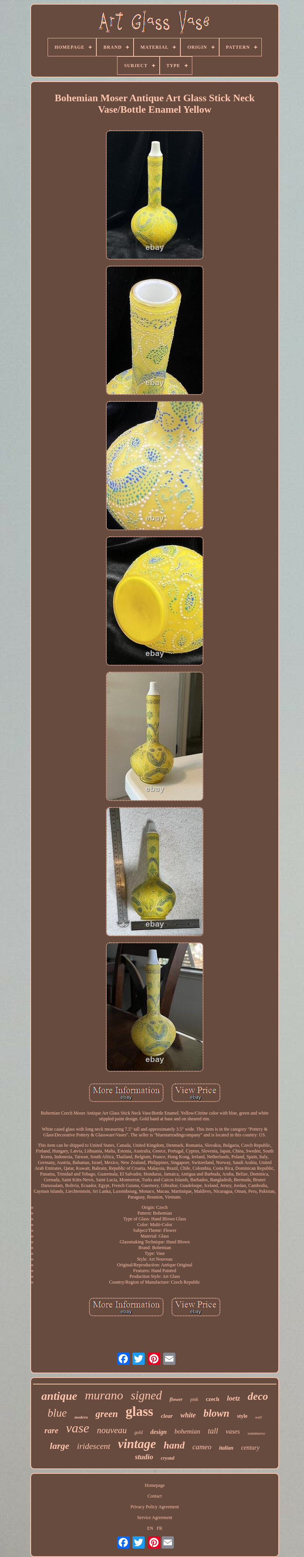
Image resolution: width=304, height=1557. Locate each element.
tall (213, 1431)
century (250, 1447)
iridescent (94, 1446)
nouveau (112, 1430)
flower (176, 1399)
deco (258, 1396)
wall (258, 1417)
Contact (154, 1496)
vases (233, 1431)
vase (77, 1428)
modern (81, 1417)
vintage (137, 1444)
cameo (201, 1447)
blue (57, 1413)
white (188, 1415)
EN (150, 1528)
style (242, 1416)
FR (159, 1528)
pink (194, 1399)
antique (59, 1395)
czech (212, 1399)
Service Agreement (154, 1517)
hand (174, 1445)
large (59, 1446)
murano (104, 1395)
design (158, 1432)
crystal (167, 1458)
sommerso (256, 1433)
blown (216, 1413)
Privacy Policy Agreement (155, 1506)
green (107, 1414)
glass (139, 1411)
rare (51, 1430)
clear (167, 1416)
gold (138, 1432)
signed (146, 1395)
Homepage (155, 1485)
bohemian (187, 1431)
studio (144, 1457)
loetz (233, 1398)
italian (226, 1448)
